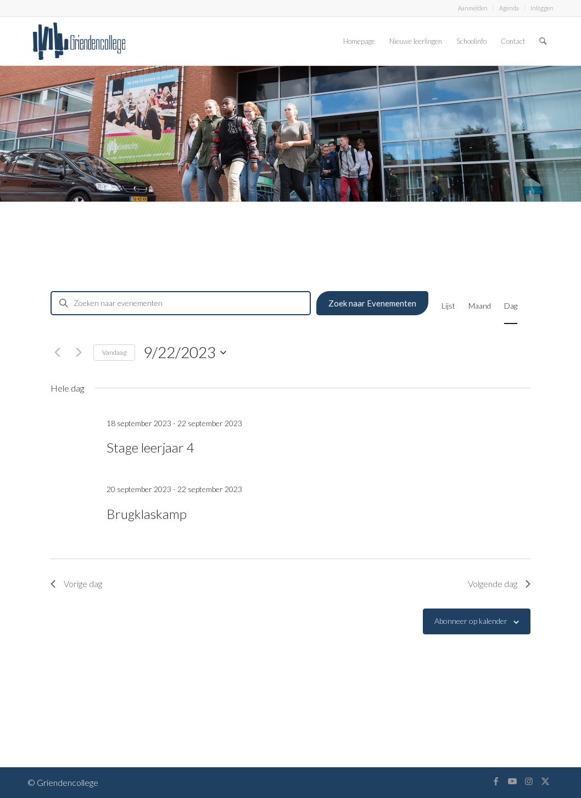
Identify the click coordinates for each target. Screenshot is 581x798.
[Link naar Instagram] (529, 781)
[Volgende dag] (78, 352)
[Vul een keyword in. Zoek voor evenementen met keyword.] (181, 303)
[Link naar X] (545, 781)
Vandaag (114, 352)
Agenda (509, 8)
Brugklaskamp (147, 514)
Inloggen (542, 8)
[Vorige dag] (57, 352)
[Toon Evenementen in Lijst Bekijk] (448, 305)
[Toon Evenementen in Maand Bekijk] (479, 305)
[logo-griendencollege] (79, 41)
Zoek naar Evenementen (372, 303)
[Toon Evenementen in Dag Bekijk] (510, 305)
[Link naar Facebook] (496, 781)
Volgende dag (499, 583)
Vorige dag (76, 583)
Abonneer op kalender (470, 621)
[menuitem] (473, 8)
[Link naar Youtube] (512, 781)
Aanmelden (473, 8)
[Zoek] (543, 41)
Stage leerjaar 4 (150, 447)
